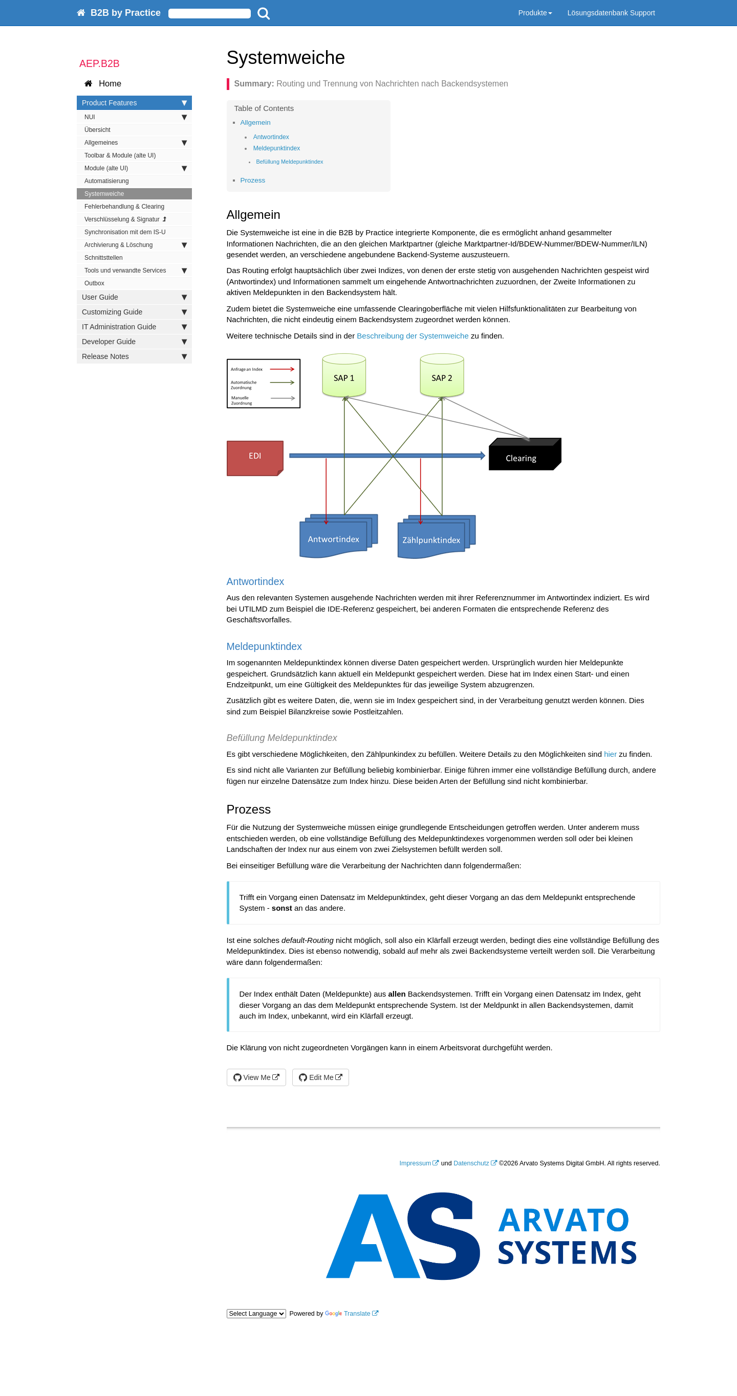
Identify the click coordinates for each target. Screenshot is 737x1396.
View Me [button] (252, 1077)
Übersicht (97, 129)
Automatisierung (106, 181)
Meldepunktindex (276, 148)
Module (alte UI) (135, 168)
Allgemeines (135, 142)
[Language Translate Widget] (256, 1313)
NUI (135, 117)
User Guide (134, 297)
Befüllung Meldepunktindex (289, 162)
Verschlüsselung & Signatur (126, 219)
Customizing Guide (134, 312)
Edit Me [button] (316, 1077)
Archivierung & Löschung (135, 245)
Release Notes (134, 356)
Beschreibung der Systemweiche (412, 335)
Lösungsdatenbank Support (611, 13)
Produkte (535, 13)
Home (102, 83)
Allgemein (256, 122)
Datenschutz (471, 1163)
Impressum (415, 1163)
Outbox (94, 283)
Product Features (134, 103)
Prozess (253, 180)
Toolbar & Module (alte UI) (120, 155)
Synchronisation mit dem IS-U (125, 232)
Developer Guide (134, 341)
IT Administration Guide (134, 327)
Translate (348, 1313)
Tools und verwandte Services (135, 270)
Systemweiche (104, 193)
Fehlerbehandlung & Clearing (124, 206)
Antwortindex (271, 137)
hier (610, 754)
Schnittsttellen (103, 257)
